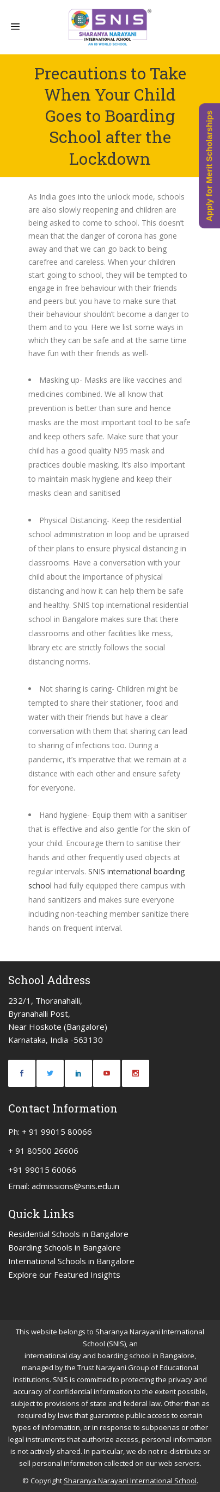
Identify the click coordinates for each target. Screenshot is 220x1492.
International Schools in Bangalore (71, 1260)
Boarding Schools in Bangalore (64, 1247)
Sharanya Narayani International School (130, 1480)
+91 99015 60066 (42, 1169)
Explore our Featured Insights (64, 1274)
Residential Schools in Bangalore (68, 1233)
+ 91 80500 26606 (43, 1150)
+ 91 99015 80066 (57, 1131)
